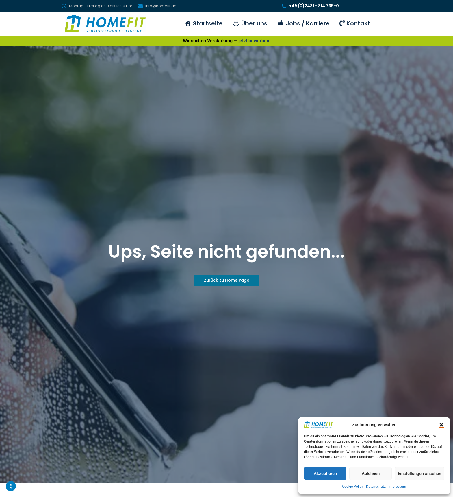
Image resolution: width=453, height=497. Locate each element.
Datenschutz (376, 487)
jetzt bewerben (253, 40)
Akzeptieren (325, 473)
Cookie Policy (352, 487)
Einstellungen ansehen (419, 473)
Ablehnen (371, 473)
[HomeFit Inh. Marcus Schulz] (105, 23)
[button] (441, 425)
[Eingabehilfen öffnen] (11, 486)
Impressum (397, 487)
